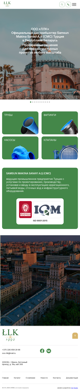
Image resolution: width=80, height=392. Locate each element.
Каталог (17, 378)
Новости (44, 378)
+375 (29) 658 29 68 (11, 350)
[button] (30, 102)
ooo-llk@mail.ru (9, 353)
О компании (30, 378)
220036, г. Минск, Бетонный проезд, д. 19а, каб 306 (14, 363)
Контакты (57, 378)
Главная (5, 378)
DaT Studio (74, 388)
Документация (72, 378)
